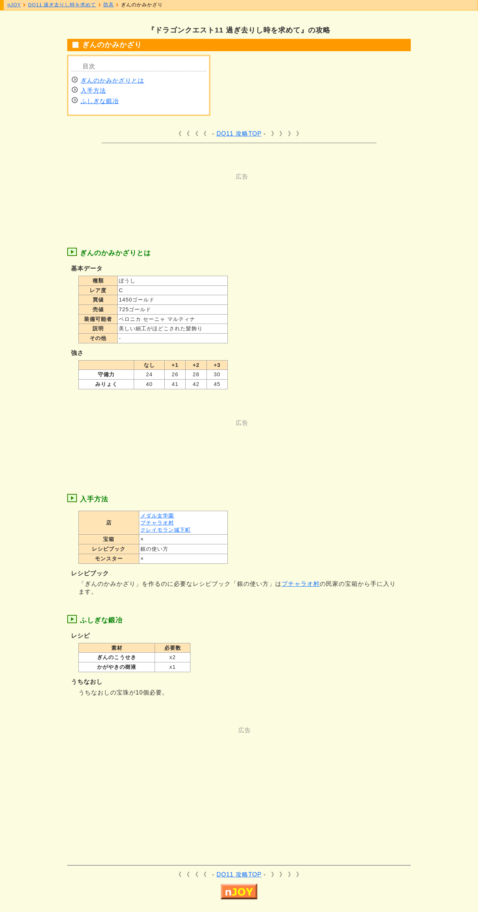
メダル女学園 (157, 516)
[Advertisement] (209, 197)
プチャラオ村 (157, 523)
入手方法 (93, 90)
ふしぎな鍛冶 (100, 101)
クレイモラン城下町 (165, 530)
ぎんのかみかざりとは (112, 80)
